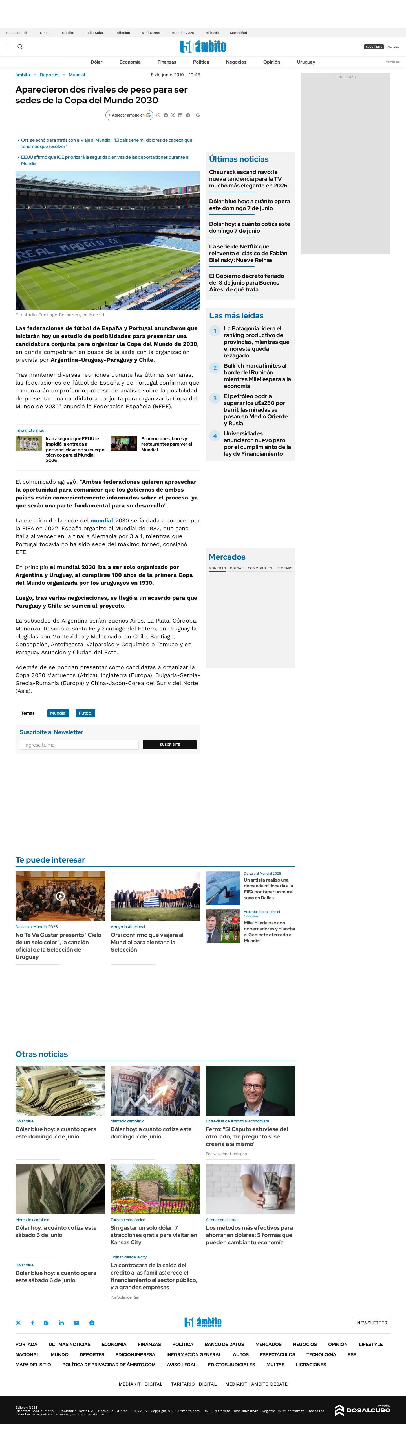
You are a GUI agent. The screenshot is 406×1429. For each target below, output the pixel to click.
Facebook (32, 1322)
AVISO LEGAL (182, 1365)
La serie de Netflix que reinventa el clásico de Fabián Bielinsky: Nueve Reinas (248, 253)
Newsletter (393, 61)
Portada (26, 1344)
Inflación (123, 33)
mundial (102, 520)
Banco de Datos (224, 1344)
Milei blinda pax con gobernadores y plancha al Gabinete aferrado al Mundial (269, 931)
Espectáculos (277, 1355)
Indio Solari (94, 33)
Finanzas (167, 62)
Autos (241, 1355)
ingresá (393, 46)
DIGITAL (141, 1384)
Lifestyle (371, 1344)
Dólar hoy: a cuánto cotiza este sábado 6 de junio (56, 1231)
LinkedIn (61, 1322)
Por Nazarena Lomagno (226, 1153)
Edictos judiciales (231, 1365)
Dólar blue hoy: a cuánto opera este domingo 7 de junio (249, 205)
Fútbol (85, 713)
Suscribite (170, 745)
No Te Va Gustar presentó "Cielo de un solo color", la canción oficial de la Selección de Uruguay (58, 946)
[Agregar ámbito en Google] (129, 115)
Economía (130, 62)
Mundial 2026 (183, 33)
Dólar (97, 62)
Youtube (76, 1323)
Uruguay (306, 62)
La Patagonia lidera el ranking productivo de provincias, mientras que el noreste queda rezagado (257, 342)
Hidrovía (212, 33)
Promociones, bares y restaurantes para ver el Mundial (166, 444)
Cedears (284, 568)
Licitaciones (311, 1365)
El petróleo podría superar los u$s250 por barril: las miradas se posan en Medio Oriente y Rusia (256, 409)
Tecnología (321, 1355)
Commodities (260, 568)
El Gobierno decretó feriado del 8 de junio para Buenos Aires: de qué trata (246, 282)
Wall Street (150, 33)
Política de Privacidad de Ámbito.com (109, 1365)
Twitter (18, 1323)
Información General (194, 1355)
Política (201, 62)
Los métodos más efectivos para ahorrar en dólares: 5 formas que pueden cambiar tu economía (249, 1235)
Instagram (46, 1322)
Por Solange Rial (125, 1297)
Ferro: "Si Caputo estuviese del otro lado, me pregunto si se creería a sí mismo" (247, 1136)
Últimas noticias (70, 1344)
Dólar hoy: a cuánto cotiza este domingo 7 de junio (249, 227)
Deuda (45, 33)
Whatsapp (91, 1322)
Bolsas (237, 568)
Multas (275, 1365)
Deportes (49, 75)
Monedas (217, 568)
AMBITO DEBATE (256, 1384)
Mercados (268, 1344)
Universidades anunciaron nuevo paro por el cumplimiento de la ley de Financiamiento (257, 443)
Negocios (236, 62)
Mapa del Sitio (33, 1365)
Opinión (271, 62)
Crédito (68, 33)
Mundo (60, 1355)
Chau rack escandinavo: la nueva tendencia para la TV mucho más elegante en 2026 (248, 178)
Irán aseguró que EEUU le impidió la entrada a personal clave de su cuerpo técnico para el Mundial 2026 (75, 449)
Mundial (77, 75)
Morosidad (238, 33)
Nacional (27, 1355)
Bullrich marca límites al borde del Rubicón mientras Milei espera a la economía (257, 376)
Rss (352, 1355)
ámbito (23, 75)
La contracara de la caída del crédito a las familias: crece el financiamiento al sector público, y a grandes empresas (154, 1276)
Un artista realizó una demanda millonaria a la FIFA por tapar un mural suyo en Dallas (269, 888)
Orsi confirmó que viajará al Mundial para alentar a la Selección (147, 942)
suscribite (374, 46)
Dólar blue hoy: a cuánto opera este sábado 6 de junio (56, 1276)
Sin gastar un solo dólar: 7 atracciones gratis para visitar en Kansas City (154, 1235)
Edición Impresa (135, 1355)
